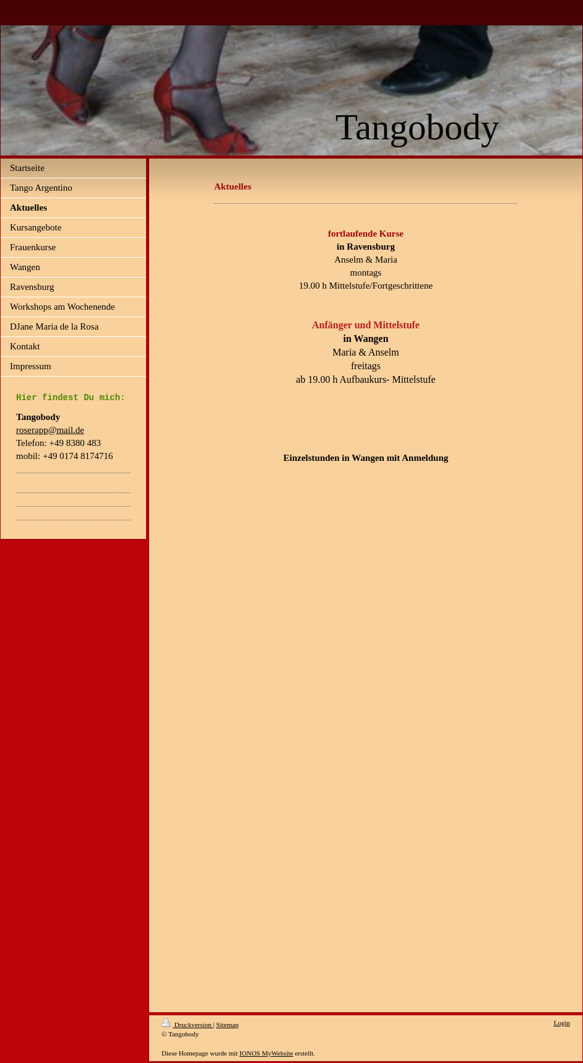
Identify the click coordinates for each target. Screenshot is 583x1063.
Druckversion (187, 1024)
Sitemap (227, 1024)
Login (562, 1022)
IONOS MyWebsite (266, 1053)
